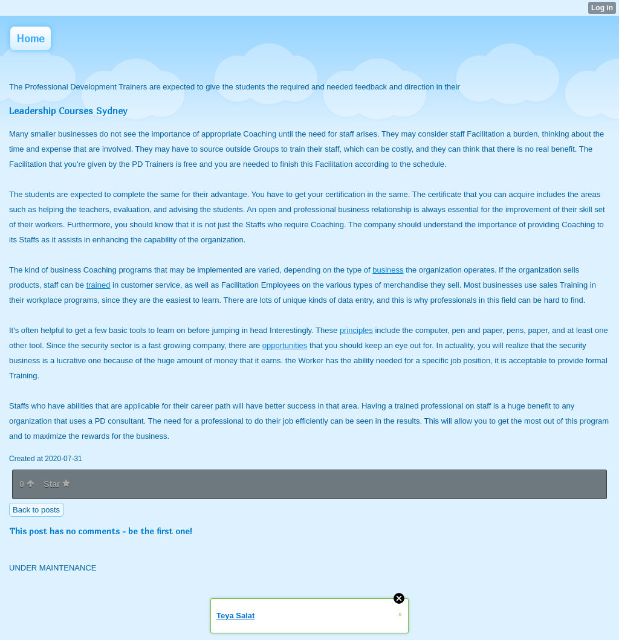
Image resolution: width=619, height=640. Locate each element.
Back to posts (36, 509)
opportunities (284, 345)
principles (356, 330)
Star (57, 484)
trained (98, 284)
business (387, 269)
